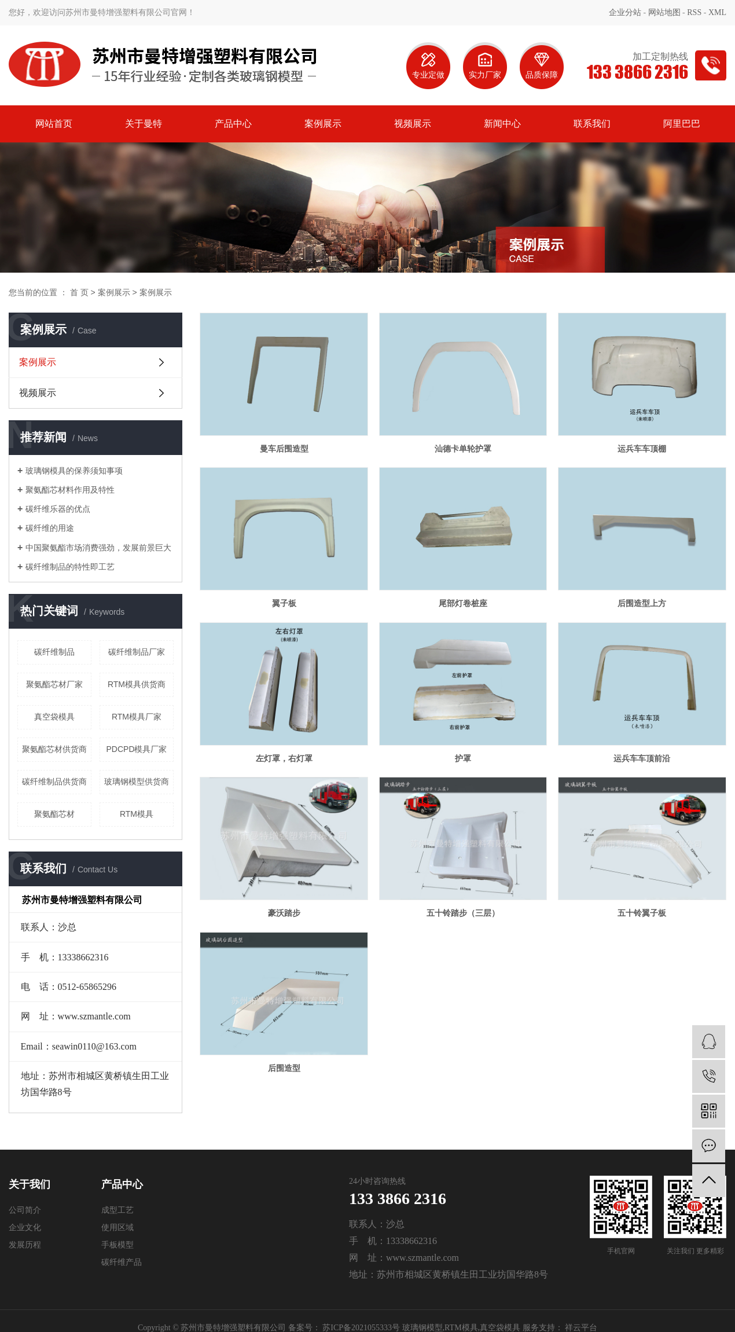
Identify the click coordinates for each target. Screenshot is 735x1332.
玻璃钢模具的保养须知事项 (74, 470)
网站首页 (53, 124)
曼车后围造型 (284, 448)
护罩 (463, 758)
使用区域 (117, 1227)
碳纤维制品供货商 (54, 781)
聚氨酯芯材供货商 (54, 749)
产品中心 (233, 124)
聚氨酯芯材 (54, 814)
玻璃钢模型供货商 (136, 781)
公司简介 (25, 1210)
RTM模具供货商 (137, 684)
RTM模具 (136, 814)
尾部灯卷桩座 (463, 603)
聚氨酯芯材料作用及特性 (70, 489)
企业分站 (625, 12)
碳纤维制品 (54, 651)
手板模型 (117, 1245)
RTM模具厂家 (136, 716)
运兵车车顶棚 (642, 448)
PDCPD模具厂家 (136, 749)
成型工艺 (117, 1210)
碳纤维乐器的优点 (57, 508)
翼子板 (284, 603)
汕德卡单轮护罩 (463, 448)
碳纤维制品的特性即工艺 (70, 566)
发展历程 (25, 1245)
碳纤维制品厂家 (136, 651)
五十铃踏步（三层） (463, 913)
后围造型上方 (642, 603)
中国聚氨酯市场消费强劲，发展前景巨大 (98, 547)
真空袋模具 (54, 716)
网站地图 (664, 12)
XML (717, 12)
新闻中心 (502, 124)
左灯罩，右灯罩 (284, 758)
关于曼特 (143, 124)
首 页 (79, 292)
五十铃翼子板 (642, 913)
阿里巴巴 (681, 124)
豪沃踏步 (284, 913)
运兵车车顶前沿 (641, 758)
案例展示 (322, 124)
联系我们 (592, 124)
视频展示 (412, 124)
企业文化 (25, 1227)
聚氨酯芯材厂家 (54, 684)
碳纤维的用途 (49, 528)
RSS (694, 12)
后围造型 (284, 1068)
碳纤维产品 (121, 1262)
